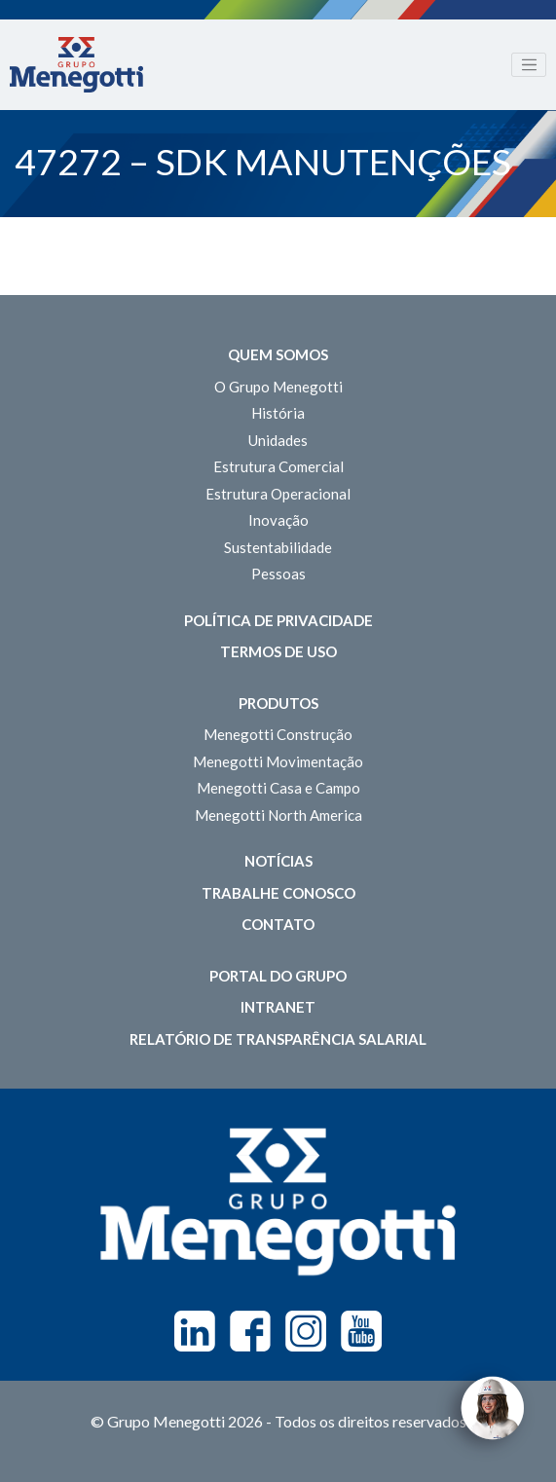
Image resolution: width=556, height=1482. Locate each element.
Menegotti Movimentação (278, 761)
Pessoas (278, 573)
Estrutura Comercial (278, 466)
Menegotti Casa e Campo (278, 788)
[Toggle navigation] (528, 65)
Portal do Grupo (278, 975)
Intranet (278, 1007)
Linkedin (194, 1331)
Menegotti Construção (278, 734)
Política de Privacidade (278, 620)
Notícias (278, 861)
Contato (278, 924)
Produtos (278, 703)
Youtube (361, 1331)
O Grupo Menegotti (278, 386)
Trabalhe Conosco (278, 893)
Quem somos (278, 354)
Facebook (250, 1331)
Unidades (278, 440)
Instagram (305, 1331)
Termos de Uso (278, 651)
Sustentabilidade (278, 547)
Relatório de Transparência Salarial (278, 1039)
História (278, 413)
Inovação (278, 520)
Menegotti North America (278, 815)
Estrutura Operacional (278, 493)
